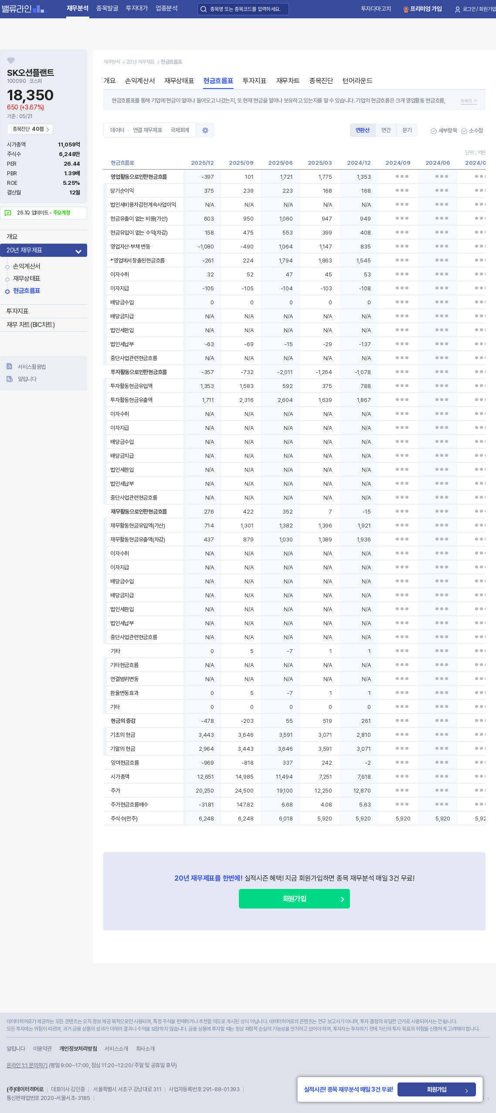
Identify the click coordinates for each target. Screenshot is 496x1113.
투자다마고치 (376, 8)
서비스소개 (116, 1048)
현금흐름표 (27, 291)
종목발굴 (107, 8)
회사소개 (145, 1048)
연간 (386, 130)
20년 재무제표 (25, 250)
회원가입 (294, 899)
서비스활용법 (32, 367)
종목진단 (321, 81)
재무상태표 (27, 279)
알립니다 (27, 379)
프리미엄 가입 (426, 8)
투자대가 (137, 8)
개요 (12, 237)
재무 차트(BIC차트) (30, 325)
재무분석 (78, 8)
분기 (406, 130)
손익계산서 (27, 266)
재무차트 (288, 81)
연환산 (363, 130)
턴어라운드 (357, 81)
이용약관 (42, 1048)
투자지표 (17, 311)
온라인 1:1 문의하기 (27, 1065)
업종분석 (167, 8)
